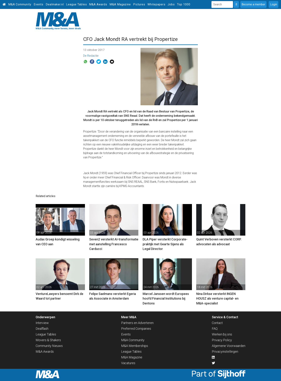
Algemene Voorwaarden (228, 346)
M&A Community (19, 4)
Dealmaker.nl (55, 4)
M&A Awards (98, 4)
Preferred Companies (136, 328)
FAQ (215, 328)
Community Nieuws (49, 346)
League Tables (76, 4)
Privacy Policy (222, 340)
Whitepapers (156, 4)
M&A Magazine (120, 4)
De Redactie (91, 55)
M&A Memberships (134, 346)
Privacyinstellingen (225, 351)
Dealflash (42, 328)
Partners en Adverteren (137, 323)
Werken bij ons (222, 334)
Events (38, 4)
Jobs (171, 4)
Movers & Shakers (48, 340)
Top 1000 (183, 4)
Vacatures (128, 363)
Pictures (139, 4)
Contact (217, 323)
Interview (42, 323)
